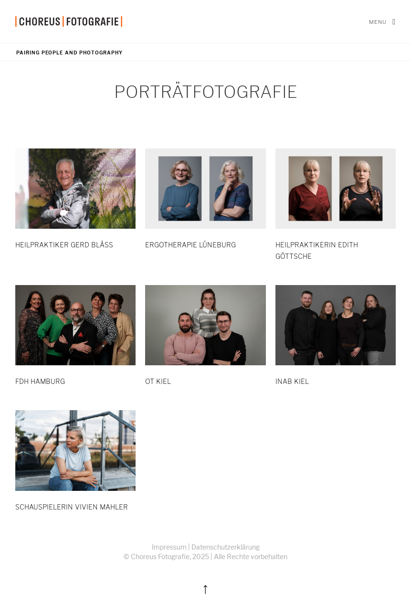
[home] (68, 21)
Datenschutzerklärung (225, 547)
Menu (382, 21)
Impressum (169, 547)
